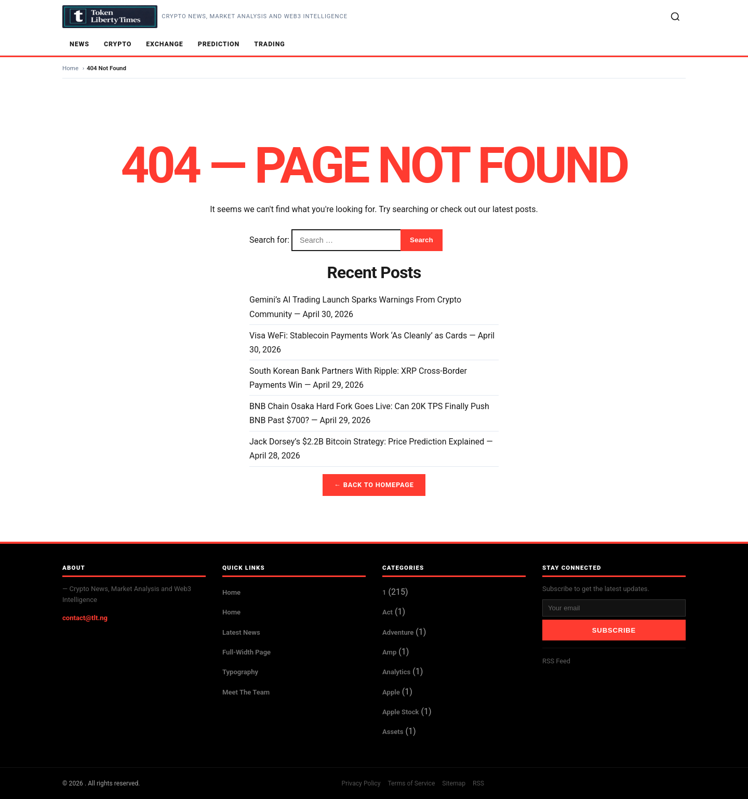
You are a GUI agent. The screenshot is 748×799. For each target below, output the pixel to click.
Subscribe (614, 630)
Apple (391, 692)
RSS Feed (556, 661)
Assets (392, 732)
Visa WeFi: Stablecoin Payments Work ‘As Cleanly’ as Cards (358, 335)
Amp (389, 652)
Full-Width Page (246, 652)
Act (387, 612)
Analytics (396, 672)
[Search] (675, 16)
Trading (269, 44)
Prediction (219, 44)
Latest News (241, 632)
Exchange (164, 44)
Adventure (397, 632)
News (79, 44)
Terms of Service (411, 783)
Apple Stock (400, 712)
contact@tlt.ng (85, 618)
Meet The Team (246, 692)
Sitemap (453, 783)
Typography (240, 672)
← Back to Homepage (373, 485)
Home (70, 68)
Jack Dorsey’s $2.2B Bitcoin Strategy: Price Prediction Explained (366, 442)
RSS (478, 783)
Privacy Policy (361, 783)
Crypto (117, 44)
